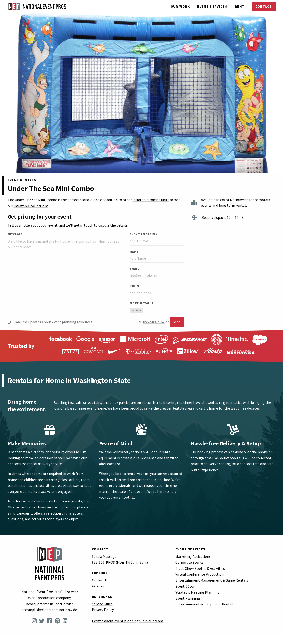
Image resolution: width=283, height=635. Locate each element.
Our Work (180, 6)
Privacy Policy (103, 609)
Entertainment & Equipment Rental (204, 604)
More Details (141, 303)
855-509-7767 (154, 321)
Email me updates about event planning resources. (50, 321)
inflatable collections (31, 205)
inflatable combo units (151, 199)
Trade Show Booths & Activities (200, 568)
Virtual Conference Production (199, 574)
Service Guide (102, 603)
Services (212, 6)
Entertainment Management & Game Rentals (211, 580)
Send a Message (104, 556)
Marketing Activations (193, 556)
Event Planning (187, 598)
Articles (98, 586)
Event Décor (185, 586)
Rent (239, 6)
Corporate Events (189, 562)
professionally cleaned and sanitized (149, 458)
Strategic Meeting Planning (197, 592)
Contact (263, 6)
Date (136, 310)
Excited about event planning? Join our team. (128, 620)
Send (176, 322)
